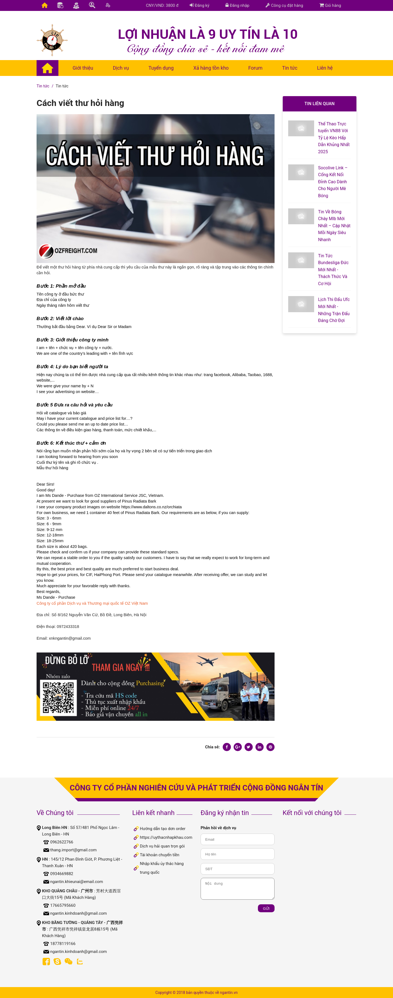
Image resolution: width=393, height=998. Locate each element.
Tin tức (43, 86)
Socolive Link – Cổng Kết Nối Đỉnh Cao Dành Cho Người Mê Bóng (333, 181)
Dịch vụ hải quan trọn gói (162, 846)
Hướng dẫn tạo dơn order (163, 828)
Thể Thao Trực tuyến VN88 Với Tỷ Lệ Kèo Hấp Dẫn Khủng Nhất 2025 (334, 137)
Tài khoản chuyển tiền (159, 854)
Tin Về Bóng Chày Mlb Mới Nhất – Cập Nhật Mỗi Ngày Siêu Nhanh (334, 225)
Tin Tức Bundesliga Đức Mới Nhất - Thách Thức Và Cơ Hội (333, 269)
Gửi (266, 909)
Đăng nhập (237, 5)
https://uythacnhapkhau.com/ (167, 837)
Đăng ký (199, 5)
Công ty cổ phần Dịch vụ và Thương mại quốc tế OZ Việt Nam (92, 603)
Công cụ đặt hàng (284, 5)
